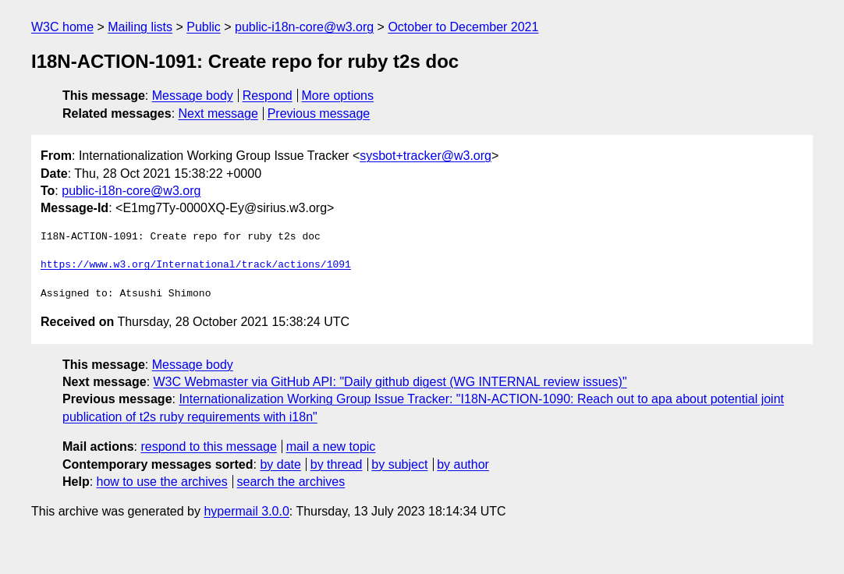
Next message (218, 113)
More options (338, 95)
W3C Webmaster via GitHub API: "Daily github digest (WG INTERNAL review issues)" (390, 381)
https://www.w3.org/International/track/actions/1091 (196, 265)
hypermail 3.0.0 (246, 511)
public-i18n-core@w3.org (304, 27)
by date (280, 464)
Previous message (319, 113)
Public (203, 27)
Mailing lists (140, 27)
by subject (399, 464)
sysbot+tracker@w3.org (425, 155)
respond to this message (208, 446)
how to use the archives (162, 481)
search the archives (291, 481)
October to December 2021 (463, 27)
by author (463, 464)
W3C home (62, 27)
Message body (192, 95)
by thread (336, 464)
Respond (268, 95)
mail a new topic (331, 446)
